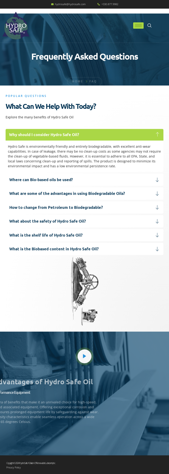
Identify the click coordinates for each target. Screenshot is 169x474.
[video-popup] (84, 356)
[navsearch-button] (149, 25)
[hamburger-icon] (138, 25)
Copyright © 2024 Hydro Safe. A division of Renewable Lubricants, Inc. (30, 463)
